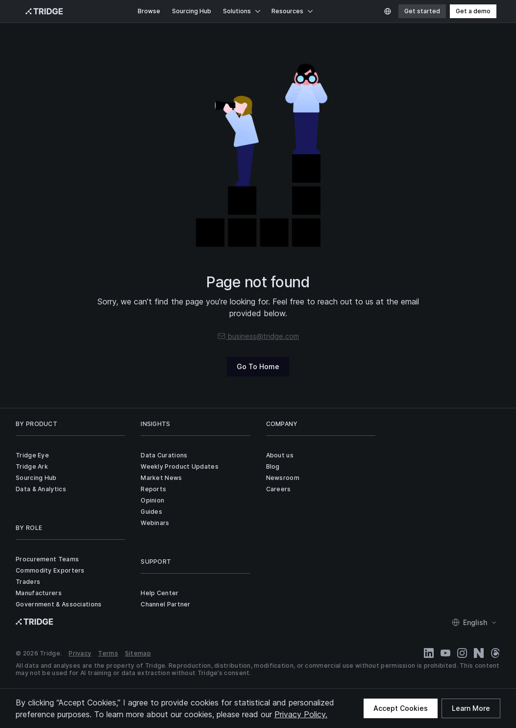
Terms (108, 653)
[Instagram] (462, 653)
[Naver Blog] (479, 653)
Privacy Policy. (300, 714)
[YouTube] (445, 653)
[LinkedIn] (429, 653)
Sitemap (138, 653)
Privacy (80, 653)
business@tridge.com (258, 336)
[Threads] (495, 653)
